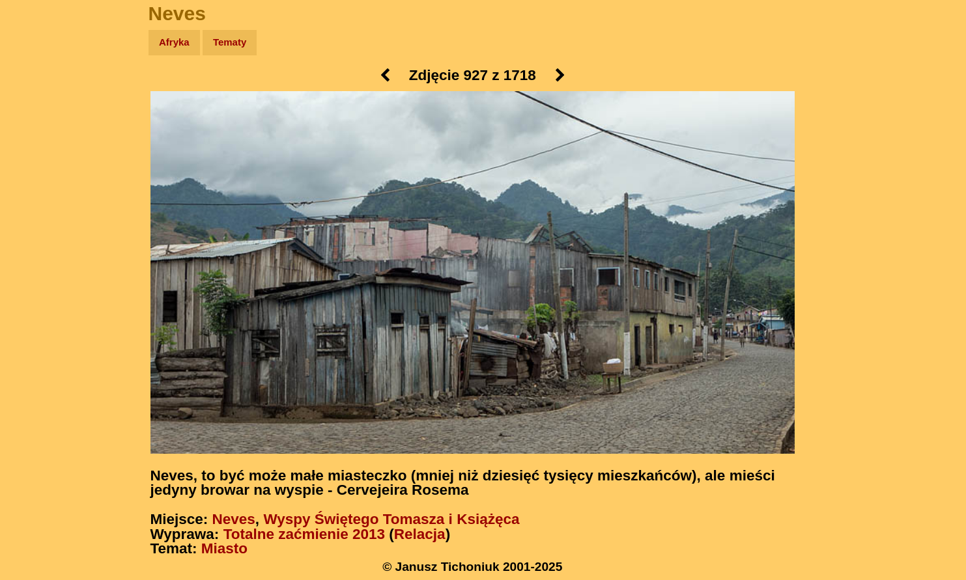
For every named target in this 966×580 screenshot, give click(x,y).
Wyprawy (43, 92)
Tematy (229, 42)
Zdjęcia (38, 118)
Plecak (37, 218)
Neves (233, 519)
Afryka (174, 42)
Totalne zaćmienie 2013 (304, 534)
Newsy (37, 142)
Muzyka (39, 193)
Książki (38, 168)
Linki (33, 243)
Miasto (224, 548)
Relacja (420, 534)
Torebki (39, 268)
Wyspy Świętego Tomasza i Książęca (391, 519)
